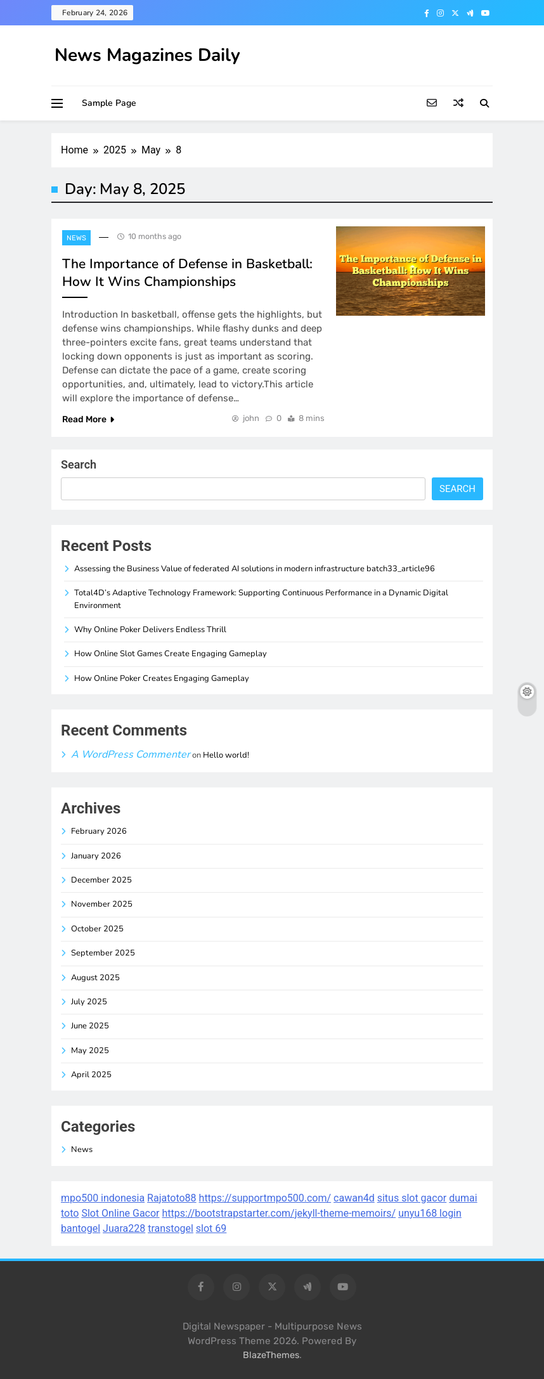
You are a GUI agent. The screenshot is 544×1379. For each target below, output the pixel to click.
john (251, 418)
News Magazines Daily (147, 55)
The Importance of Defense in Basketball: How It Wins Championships (187, 272)
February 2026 (99, 831)
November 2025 (102, 904)
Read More (88, 419)
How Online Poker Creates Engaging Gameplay (161, 678)
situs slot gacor (412, 1198)
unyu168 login (430, 1213)
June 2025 (90, 1026)
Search (78, 464)
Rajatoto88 (171, 1198)
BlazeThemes (271, 1355)
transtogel (170, 1228)
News (76, 238)
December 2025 (101, 880)
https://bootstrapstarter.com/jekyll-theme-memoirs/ (279, 1213)
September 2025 (103, 953)
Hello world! (226, 755)
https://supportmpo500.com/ (265, 1198)
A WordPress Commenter (130, 754)
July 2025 (89, 1001)
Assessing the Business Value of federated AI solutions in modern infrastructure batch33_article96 (254, 568)
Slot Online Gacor (120, 1213)
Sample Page (109, 103)
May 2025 (90, 1050)
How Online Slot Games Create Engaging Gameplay (170, 653)
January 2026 (96, 856)
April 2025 (91, 1074)
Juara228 (124, 1228)
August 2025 (95, 977)
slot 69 (211, 1228)
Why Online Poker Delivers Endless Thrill (150, 629)
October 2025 (97, 929)
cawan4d (354, 1198)
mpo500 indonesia (103, 1198)
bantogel (80, 1228)
